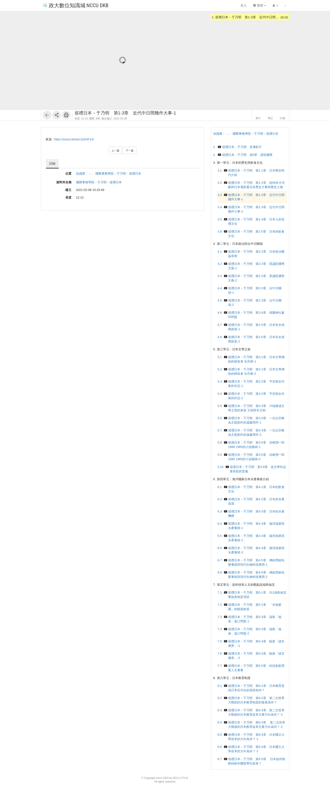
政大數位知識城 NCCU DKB (75, 5)
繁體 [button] (259, 5)
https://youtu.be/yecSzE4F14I (74, 139)
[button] (275, 5)
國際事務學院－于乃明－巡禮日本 (118, 173)
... (90, 173)
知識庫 (80, 173)
